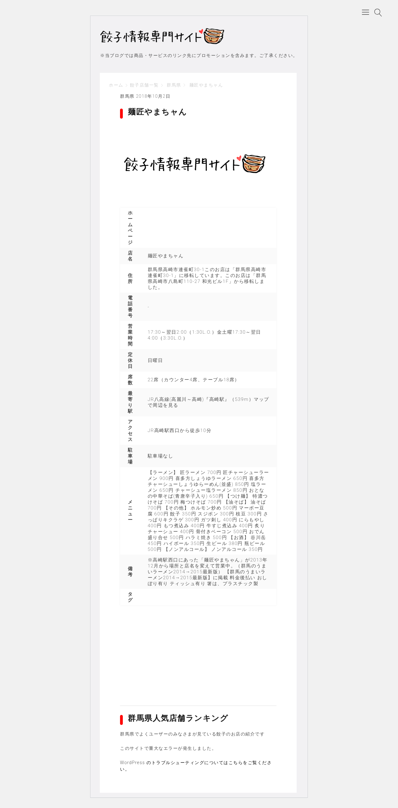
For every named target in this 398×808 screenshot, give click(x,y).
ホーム (116, 85)
